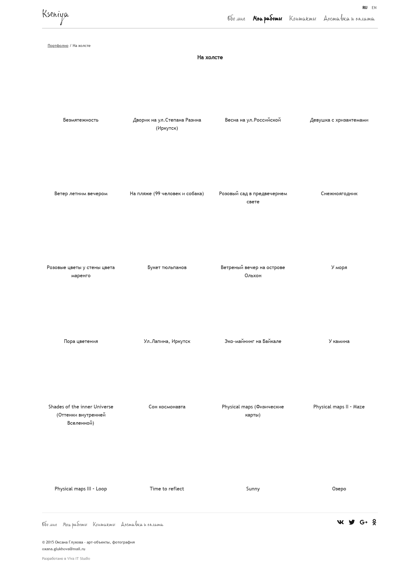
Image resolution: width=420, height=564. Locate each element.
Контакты (302, 19)
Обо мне (236, 19)
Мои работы (267, 19)
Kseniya (55, 15)
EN (374, 7)
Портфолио (58, 45)
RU (364, 7)
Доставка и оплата (349, 19)
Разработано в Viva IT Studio (66, 558)
